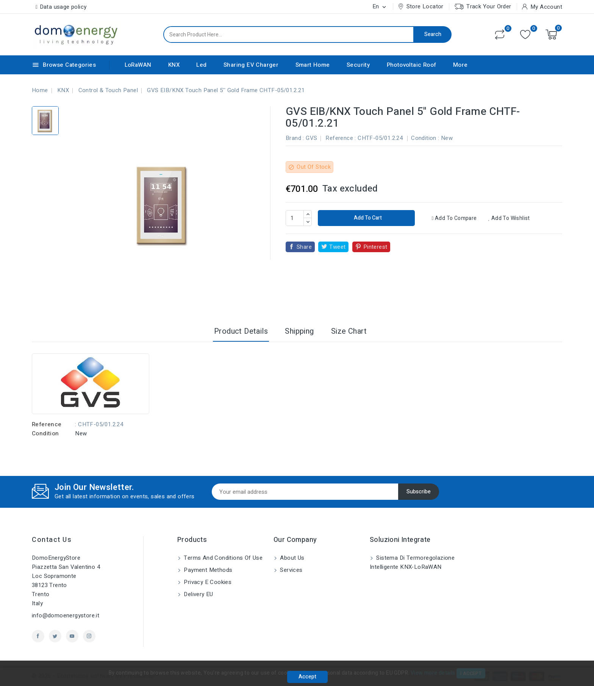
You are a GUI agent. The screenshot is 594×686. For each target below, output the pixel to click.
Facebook (38, 636)
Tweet (337, 247)
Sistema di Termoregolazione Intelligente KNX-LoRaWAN (412, 562)
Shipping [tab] (299, 331)
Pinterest (375, 247)
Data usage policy (63, 7)
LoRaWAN (138, 65)
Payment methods (207, 570)
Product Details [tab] (241, 331)
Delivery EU (197, 594)
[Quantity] (295, 218)
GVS (311, 138)
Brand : (295, 138)
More (460, 65)
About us (291, 558)
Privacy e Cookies (206, 582)
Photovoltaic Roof (411, 65)
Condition (45, 433)
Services (290, 570)
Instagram (89, 636)
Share (304, 247)
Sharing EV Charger (251, 65)
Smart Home (312, 65)
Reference (47, 424)
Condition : (425, 138)
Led (201, 65)
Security (358, 65)
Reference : (340, 138)
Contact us (52, 540)
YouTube (72, 636)
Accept (307, 677)
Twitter (55, 636)
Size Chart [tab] (349, 331)
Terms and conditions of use (222, 558)
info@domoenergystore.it (65, 615)
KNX (174, 65)
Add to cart (367, 218)
